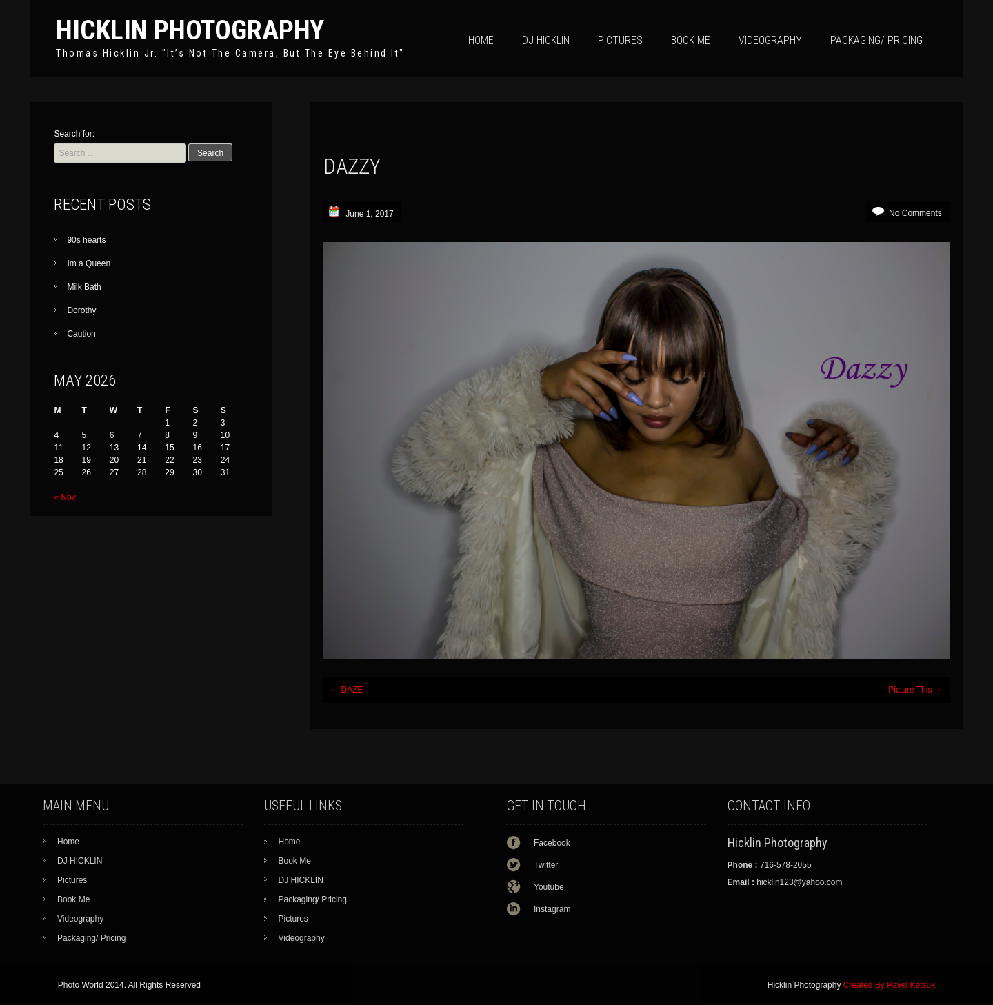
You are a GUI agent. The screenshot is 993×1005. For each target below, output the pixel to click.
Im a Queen (88, 263)
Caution (81, 334)
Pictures (620, 40)
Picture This (915, 690)
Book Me (690, 40)
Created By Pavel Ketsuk (889, 985)
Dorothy (81, 310)
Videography (770, 40)
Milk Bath (84, 287)
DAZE (346, 690)
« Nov (64, 497)
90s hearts (86, 240)
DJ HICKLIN (546, 40)
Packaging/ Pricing (876, 40)
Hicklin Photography (190, 30)
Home (481, 40)
